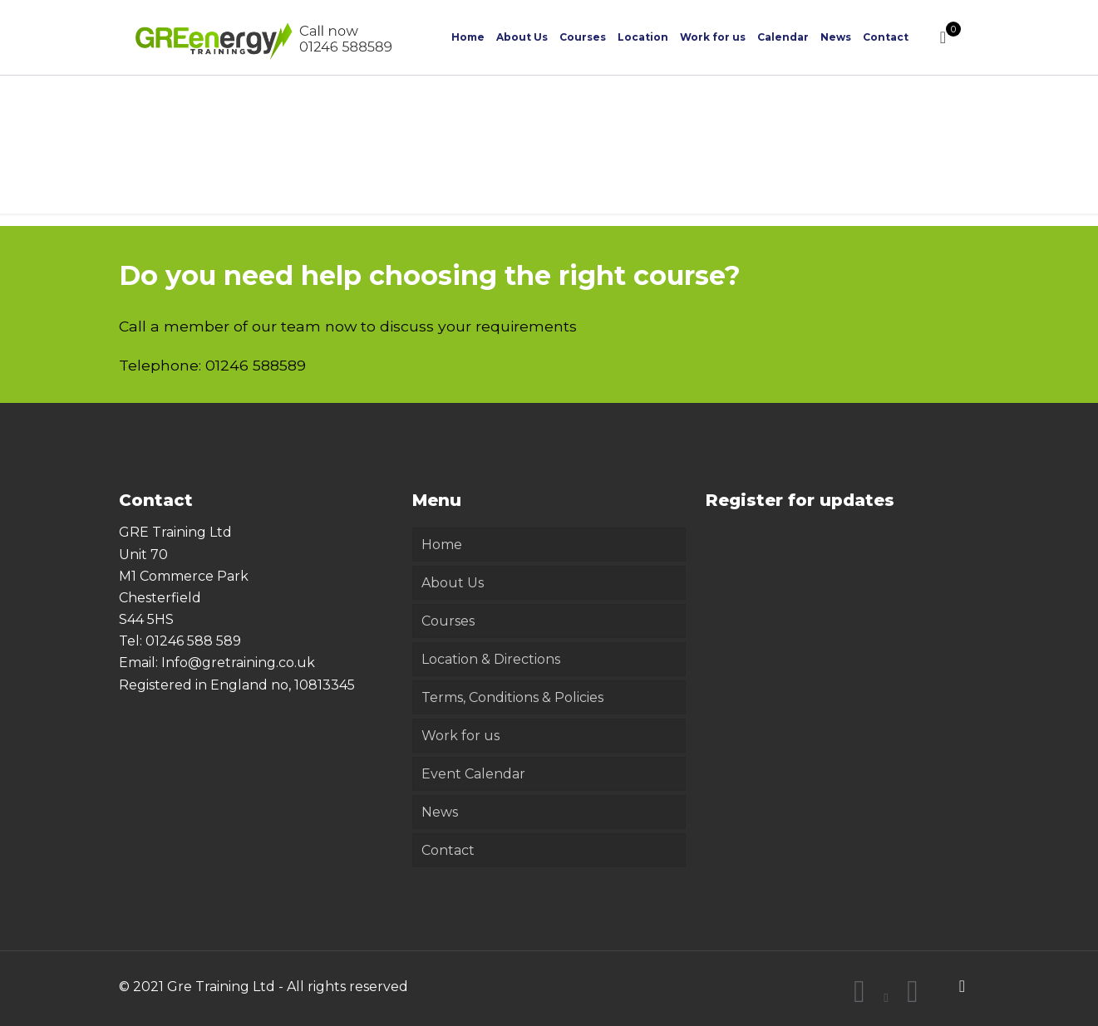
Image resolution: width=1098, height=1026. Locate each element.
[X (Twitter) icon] (886, 997)
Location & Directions (490, 659)
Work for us (460, 736)
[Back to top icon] (962, 986)
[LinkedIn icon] (913, 997)
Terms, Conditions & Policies (512, 697)
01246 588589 (255, 365)
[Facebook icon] (859, 997)
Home (441, 544)
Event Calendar (473, 774)
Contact (448, 850)
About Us (452, 583)
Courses (448, 621)
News (439, 812)
